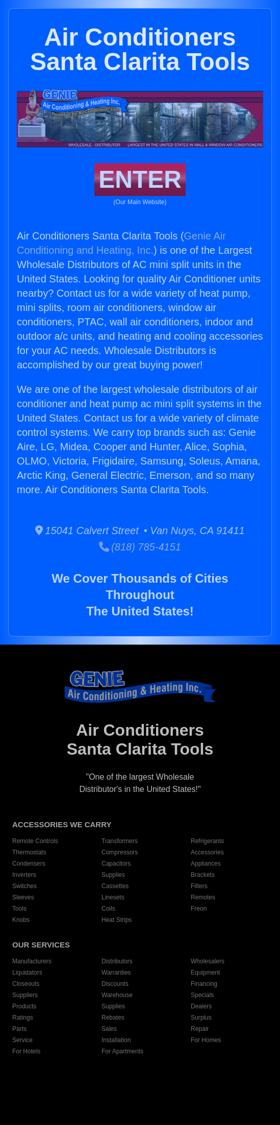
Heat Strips (116, 919)
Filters (199, 886)
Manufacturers (32, 961)
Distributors (117, 961)
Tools (19, 908)
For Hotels (26, 1051)
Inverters (24, 874)
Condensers (28, 863)
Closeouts (25, 983)
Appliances (206, 863)
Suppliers (25, 995)
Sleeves (23, 897)
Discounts (115, 983)
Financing (204, 983)
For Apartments (122, 1051)
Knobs (21, 919)
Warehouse (117, 995)
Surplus (201, 1017)
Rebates (112, 1017)
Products (24, 1006)
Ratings (22, 1017)
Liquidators (27, 972)
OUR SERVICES (41, 944)
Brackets (203, 874)
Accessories (207, 852)
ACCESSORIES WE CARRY (61, 824)
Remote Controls (35, 841)
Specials (202, 995)
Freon (199, 908)
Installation (116, 1040)
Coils (108, 908)
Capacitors (116, 863)
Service (22, 1040)
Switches (24, 886)
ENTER (140, 179)
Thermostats (29, 852)
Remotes (203, 897)
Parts (19, 1028)
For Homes (206, 1040)
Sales (109, 1028)
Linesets (112, 897)
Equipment (205, 972)
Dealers (201, 1006)
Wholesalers (207, 961)
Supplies (113, 874)
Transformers (119, 841)
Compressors (119, 852)
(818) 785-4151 (140, 547)
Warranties (116, 972)
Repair (200, 1028)
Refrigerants (207, 841)
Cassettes (115, 886)
